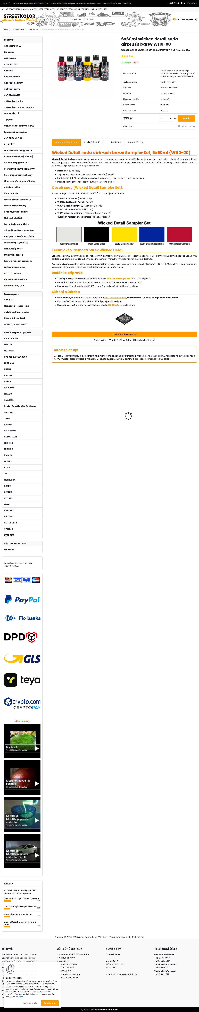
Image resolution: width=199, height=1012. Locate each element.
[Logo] (19, 19)
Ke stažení (116, 142)
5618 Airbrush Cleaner (115, 297)
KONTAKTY (62, 9)
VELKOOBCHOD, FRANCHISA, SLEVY (21, 9)
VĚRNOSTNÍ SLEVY (47, 9)
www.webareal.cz (109, 1009)
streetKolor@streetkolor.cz (90, 3)
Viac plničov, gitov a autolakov (18, 914)
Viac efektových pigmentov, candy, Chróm (20, 923)
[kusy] (166, 118)
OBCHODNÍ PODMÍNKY (79, 9)
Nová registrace (190, 3)
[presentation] (53, 411)
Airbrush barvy (18, 29)
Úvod (6, 29)
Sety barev (33, 29)
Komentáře (136, 142)
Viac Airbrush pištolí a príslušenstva (20, 906)
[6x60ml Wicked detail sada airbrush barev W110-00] (82, 67)
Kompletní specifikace (66, 142)
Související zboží (94, 142)
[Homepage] (3, 9)
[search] (129, 20)
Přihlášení (174, 3)
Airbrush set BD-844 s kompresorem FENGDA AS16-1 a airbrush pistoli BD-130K (179, 416)
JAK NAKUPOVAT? (99, 9)
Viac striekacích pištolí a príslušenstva (21, 899)
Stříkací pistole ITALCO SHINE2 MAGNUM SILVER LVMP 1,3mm (105, 415)
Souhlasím (50, 1003)
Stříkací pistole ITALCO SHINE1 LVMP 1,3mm (141, 424)
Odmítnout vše (30, 1003)
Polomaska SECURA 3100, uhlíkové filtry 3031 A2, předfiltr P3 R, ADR (69, 418)
